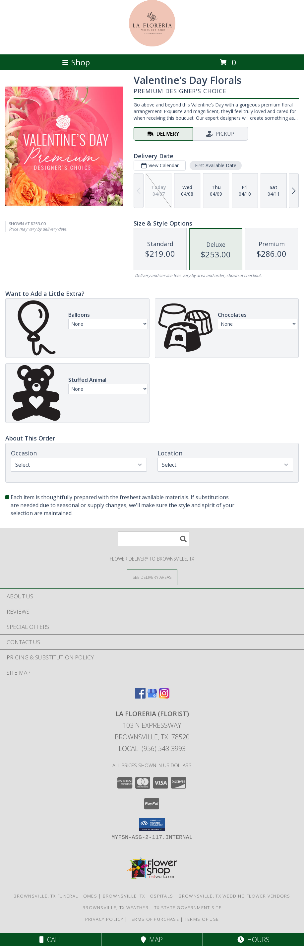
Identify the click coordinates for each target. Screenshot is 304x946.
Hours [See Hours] (253, 939)
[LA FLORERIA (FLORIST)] (152, 44)
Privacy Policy (104, 919)
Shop (76, 62)
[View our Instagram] (164, 696)
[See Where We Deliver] (152, 577)
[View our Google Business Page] (152, 696)
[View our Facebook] (140, 696)
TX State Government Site (187, 908)
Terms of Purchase (154, 919)
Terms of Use (202, 919)
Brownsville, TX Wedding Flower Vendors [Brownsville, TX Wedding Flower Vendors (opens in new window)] (234, 896)
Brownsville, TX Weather (116, 908)
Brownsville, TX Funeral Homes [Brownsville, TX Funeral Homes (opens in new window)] (55, 896)
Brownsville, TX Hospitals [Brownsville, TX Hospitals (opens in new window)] (138, 896)
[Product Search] (153, 538)
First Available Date (215, 165)
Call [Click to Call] (50, 939)
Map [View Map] (152, 939)
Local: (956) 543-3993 (152, 748)
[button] (152, 824)
